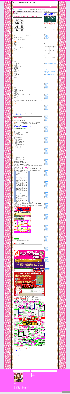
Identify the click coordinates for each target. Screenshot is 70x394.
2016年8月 (46, 203)
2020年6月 (46, 152)
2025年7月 (46, 88)
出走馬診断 (46, 38)
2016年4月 (46, 207)
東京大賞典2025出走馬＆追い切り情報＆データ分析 (50, 74)
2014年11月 (46, 226)
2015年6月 (46, 218)
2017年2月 (46, 196)
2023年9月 (46, 109)
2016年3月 (46, 208)
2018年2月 (46, 183)
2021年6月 (46, 139)
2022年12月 (46, 119)
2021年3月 (46, 142)
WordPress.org (47, 269)
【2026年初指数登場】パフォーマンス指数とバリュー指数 (50, 66)
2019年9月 (46, 162)
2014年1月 (46, 237)
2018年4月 (46, 181)
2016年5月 (46, 206)
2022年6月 (46, 126)
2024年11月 (46, 94)
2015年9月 (46, 215)
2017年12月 (46, 185)
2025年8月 (46, 87)
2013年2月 (46, 249)
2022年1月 (46, 131)
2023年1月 (46, 118)
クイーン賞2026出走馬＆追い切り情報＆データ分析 (50, 69)
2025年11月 (46, 84)
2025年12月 (46, 83)
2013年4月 (46, 247)
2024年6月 (46, 99)
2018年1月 (46, 184)
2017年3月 (46, 195)
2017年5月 (46, 193)
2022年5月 (46, 127)
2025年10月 (46, 85)
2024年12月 (46, 93)
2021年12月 (46, 132)
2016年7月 (46, 204)
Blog (45, 34)
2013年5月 (46, 246)
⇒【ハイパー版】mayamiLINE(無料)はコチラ (23, 126)
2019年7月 (46, 164)
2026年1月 (46, 82)
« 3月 (44, 55)
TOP (18, 6)
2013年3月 (46, 248)
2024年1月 (46, 105)
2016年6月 (46, 205)
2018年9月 (46, 175)
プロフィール (30, 6)
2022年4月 (46, 128)
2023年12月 (46, 106)
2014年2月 (46, 236)
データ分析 (19, 13)
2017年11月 (46, 186)
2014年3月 (46, 235)
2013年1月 (46, 250)
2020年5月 (46, 153)
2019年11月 (46, 160)
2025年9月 (46, 86)
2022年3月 (46, 129)
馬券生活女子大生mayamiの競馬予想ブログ (24, 2)
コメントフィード (47, 268)
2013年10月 (46, 240)
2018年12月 (46, 172)
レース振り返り (47, 37)
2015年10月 (46, 214)
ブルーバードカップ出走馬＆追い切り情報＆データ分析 (50, 72)
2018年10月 (46, 174)
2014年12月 (46, 225)
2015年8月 (46, 216)
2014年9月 (46, 228)
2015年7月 (46, 217)
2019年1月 (46, 171)
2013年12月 (46, 238)
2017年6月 (46, 192)
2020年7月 (46, 151)
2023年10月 (46, 108)
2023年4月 (46, 115)
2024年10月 (46, 95)
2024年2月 (46, 104)
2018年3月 (46, 182)
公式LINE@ (40, 6)
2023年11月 (46, 107)
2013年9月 (46, 241)
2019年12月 (46, 159)
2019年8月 (46, 163)
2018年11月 (46, 173)
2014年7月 (46, 230)
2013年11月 (46, 239)
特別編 (46, 39)
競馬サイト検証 (47, 261)
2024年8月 (46, 97)
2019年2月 (46, 170)
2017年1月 (46, 197)
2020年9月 (46, 149)
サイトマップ (55, 0)
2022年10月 (46, 121)
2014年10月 (46, 227)
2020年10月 (46, 148)
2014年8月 (46, 229)
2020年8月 (46, 150)
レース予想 (46, 36)
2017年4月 (46, 194)
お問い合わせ (51, 6)
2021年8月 (46, 137)
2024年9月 (46, 96)
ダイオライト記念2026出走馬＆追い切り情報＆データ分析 (50, 63)
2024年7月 (46, 98)
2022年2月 (46, 130)
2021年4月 (46, 141)
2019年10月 (46, 161)
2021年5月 (46, 140)
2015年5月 (46, 219)
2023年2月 (46, 117)
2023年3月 (46, 116)
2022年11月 (46, 120)
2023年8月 (46, 110)
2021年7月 (46, 138)
